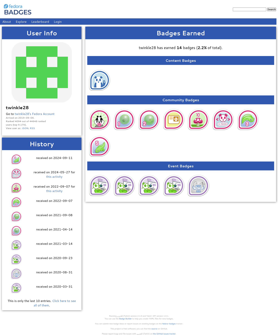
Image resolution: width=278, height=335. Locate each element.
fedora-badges (169, 323)
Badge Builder (125, 318)
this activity (54, 176)
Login (58, 21)
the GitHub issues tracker (164, 333)
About (6, 21)
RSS (32, 128)
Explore (21, 21)
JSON (25, 128)
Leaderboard (40, 21)
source (154, 328)
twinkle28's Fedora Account (34, 113)
